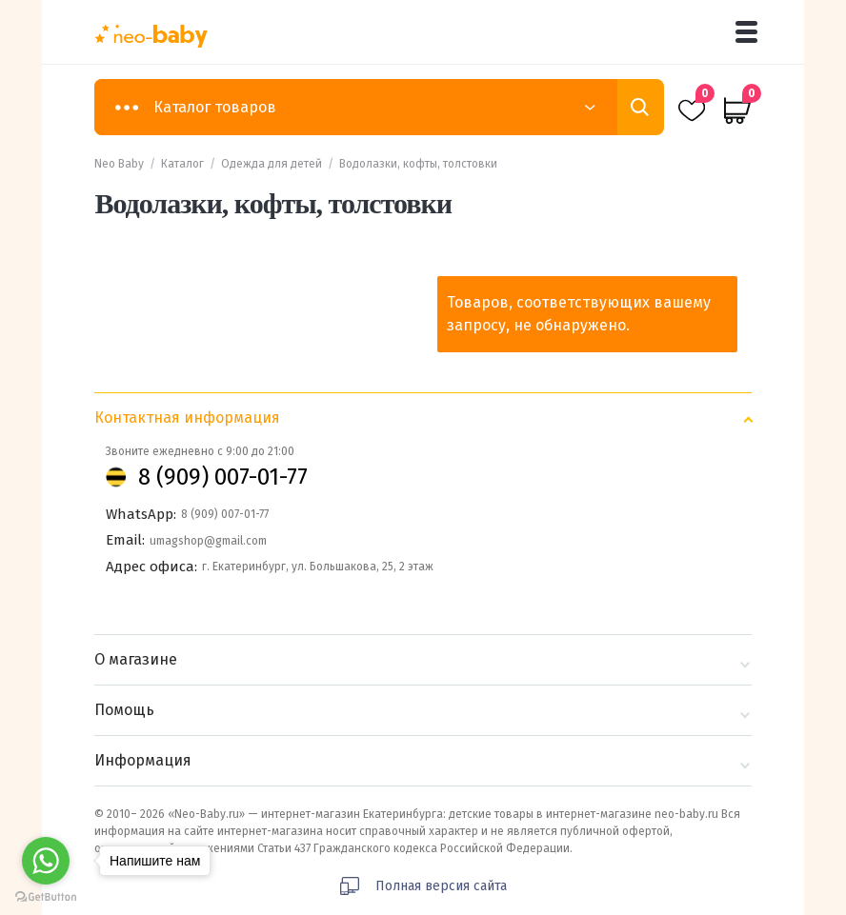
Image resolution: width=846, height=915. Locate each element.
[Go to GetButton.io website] (45, 896)
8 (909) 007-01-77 (223, 477)
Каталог (182, 163)
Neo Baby (119, 163)
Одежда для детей (271, 163)
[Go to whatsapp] (46, 861)
